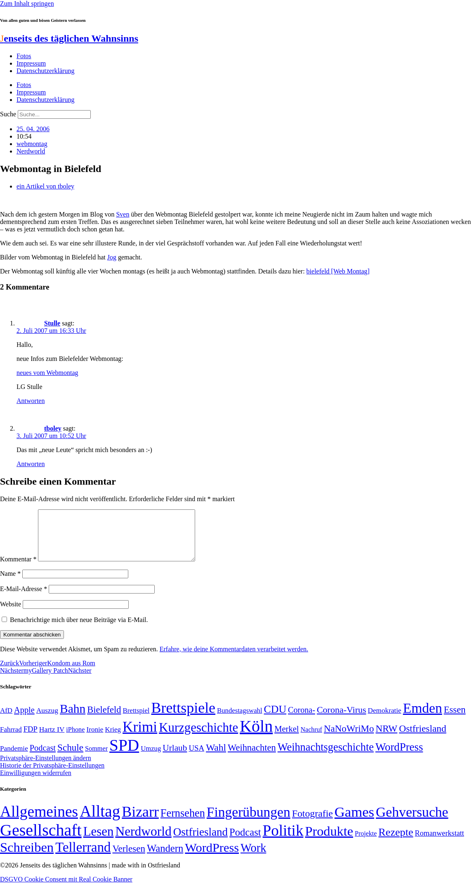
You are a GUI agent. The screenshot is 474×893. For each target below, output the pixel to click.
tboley (52, 428)
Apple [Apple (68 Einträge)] (24, 719)
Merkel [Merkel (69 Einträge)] (286, 738)
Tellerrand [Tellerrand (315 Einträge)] (83, 857)
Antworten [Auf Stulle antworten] (31, 400)
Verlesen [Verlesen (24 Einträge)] (128, 858)
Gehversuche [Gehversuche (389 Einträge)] (412, 821)
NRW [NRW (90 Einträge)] (386, 738)
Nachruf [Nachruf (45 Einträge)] (311, 739)
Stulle (52, 323)
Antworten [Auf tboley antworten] (31, 463)
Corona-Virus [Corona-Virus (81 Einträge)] (341, 719)
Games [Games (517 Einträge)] (354, 822)
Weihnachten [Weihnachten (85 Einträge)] (252, 757)
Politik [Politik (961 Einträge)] (283, 840)
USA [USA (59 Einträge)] (196, 758)
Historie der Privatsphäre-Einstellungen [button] (52, 775)
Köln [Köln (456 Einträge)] (256, 736)
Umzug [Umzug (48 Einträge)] (151, 758)
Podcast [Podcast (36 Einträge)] (245, 842)
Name (10, 583)
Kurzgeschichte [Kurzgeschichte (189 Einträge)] (198, 737)
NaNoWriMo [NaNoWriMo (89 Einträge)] (349, 738)
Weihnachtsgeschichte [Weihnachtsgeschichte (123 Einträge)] (326, 757)
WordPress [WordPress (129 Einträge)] (399, 757)
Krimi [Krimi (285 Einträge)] (140, 737)
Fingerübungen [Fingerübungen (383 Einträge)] (248, 821)
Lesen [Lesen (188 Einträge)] (98, 841)
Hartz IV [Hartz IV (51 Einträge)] (51, 739)
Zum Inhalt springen (27, 3)
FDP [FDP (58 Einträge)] (31, 739)
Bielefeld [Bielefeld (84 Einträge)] (104, 719)
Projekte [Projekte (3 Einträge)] (366, 843)
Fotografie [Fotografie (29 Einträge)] (312, 823)
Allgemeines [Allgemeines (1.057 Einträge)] (39, 821)
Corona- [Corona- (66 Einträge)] (301, 719)
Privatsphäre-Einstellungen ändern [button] (45, 767)
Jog (111, 257)
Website (10, 613)
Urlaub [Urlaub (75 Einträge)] (175, 758)
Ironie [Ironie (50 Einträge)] (94, 739)
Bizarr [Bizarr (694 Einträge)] (140, 821)
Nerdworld (31, 151)
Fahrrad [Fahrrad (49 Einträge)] (11, 739)
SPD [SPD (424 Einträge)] (124, 755)
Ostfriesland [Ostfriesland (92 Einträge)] (422, 738)
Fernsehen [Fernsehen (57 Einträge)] (182, 823)
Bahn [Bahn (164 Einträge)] (72, 718)
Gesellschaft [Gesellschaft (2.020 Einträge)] (41, 840)
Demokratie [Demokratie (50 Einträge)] (384, 720)
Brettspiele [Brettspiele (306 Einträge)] (183, 717)
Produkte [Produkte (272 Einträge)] (329, 841)
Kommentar (18, 569)
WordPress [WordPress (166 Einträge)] (212, 858)
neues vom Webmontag (47, 372)
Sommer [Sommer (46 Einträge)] (96, 758)
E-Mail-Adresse (23, 598)
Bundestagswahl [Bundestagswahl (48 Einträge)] (239, 720)
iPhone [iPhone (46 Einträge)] (75, 739)
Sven (122, 214)
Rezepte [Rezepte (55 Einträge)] (395, 842)
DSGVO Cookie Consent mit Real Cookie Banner (66, 889)
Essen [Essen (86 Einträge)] (455, 719)
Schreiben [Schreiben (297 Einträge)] (27, 857)
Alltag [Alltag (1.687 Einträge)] (100, 821)
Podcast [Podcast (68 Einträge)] (43, 757)
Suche (8, 114)
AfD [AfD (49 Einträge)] (6, 720)
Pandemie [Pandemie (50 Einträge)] (14, 758)
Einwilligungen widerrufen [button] (35, 782)
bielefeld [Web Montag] (338, 271)
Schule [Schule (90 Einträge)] (70, 757)
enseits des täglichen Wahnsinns (69, 38)
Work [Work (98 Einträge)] (253, 857)
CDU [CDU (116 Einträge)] (275, 719)
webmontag (32, 143)
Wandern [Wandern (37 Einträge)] (165, 858)
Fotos (24, 55)
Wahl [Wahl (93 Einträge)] (216, 757)
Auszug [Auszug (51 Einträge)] (47, 720)
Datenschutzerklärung (45, 70)
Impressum (31, 63)
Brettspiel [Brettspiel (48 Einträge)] (136, 720)
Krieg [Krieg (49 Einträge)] (113, 739)
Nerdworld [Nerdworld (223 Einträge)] (143, 841)
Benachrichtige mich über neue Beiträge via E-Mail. (79, 629)
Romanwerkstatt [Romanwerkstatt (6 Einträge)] (439, 843)
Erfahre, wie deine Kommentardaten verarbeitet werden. (234, 658)
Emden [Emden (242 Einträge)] (422, 718)
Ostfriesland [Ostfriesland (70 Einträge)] (200, 842)
